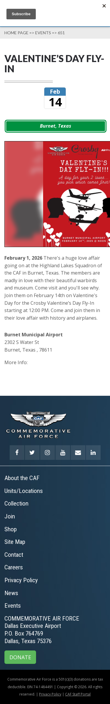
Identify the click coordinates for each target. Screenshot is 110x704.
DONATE (20, 657)
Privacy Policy (50, 694)
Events (43, 32)
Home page (16, 32)
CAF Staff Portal (78, 694)
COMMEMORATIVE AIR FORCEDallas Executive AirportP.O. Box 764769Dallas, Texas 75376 (41, 630)
